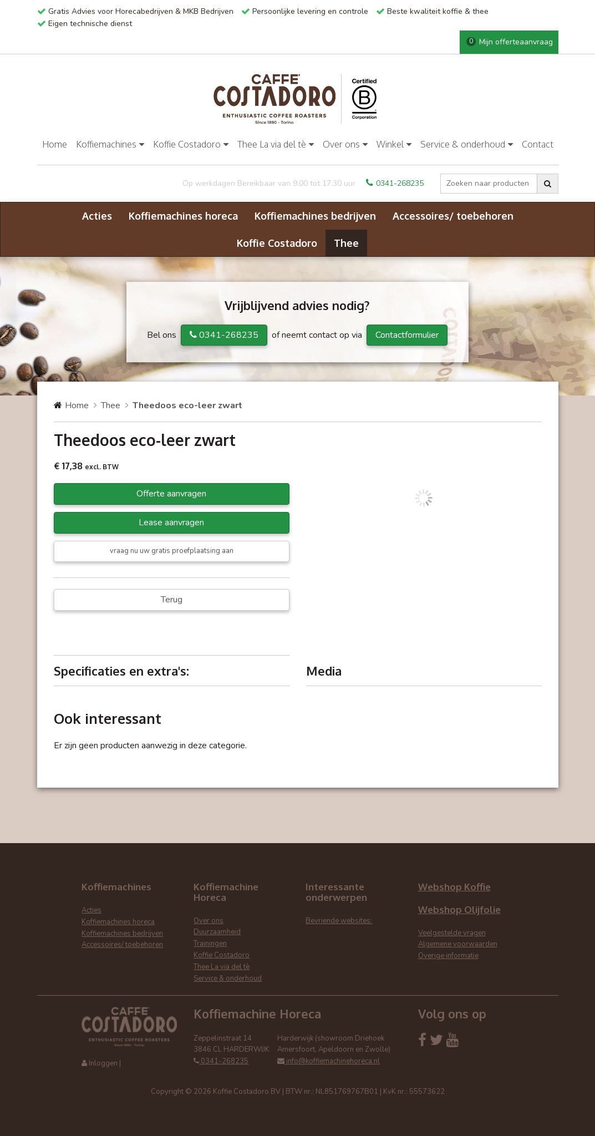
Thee (346, 243)
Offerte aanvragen (171, 494)
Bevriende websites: (339, 921)
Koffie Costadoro (190, 144)
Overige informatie (448, 956)
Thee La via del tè (275, 144)
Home (54, 144)
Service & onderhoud (466, 144)
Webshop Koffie (454, 886)
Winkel (394, 144)
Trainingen (210, 944)
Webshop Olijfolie (459, 909)
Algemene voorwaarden (457, 944)
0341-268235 (395, 183)
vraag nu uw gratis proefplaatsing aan (171, 551)
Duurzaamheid (217, 932)
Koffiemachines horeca (183, 216)
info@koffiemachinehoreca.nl (328, 1061)
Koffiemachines (110, 144)
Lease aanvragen (171, 522)
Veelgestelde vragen (452, 933)
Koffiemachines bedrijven (315, 216)
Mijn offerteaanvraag (509, 42)
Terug (171, 600)
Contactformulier (407, 335)
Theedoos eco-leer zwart (187, 405)
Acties (97, 216)
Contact (537, 144)
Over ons (345, 144)
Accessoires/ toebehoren (453, 216)
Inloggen (103, 1063)
